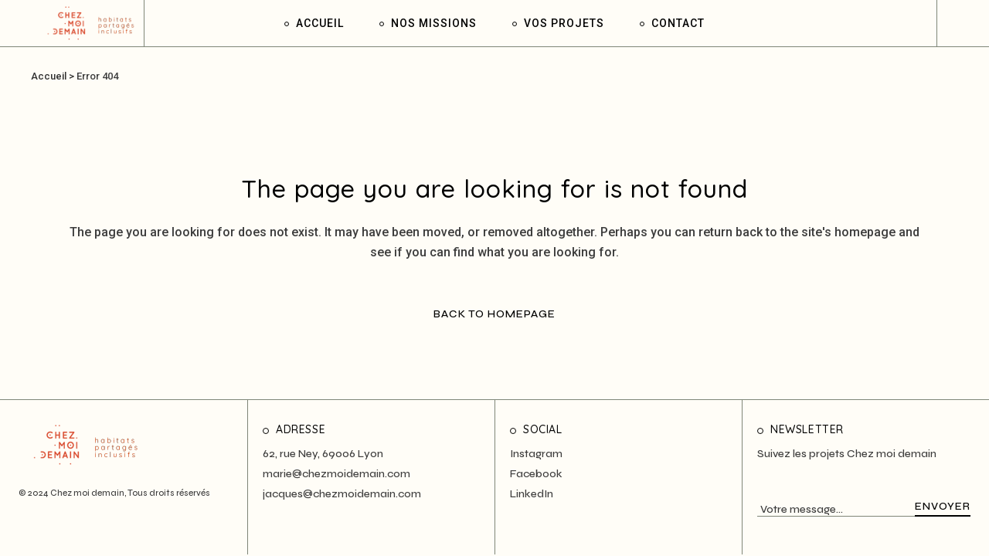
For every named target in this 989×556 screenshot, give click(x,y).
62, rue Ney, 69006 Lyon (323, 453)
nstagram (537, 453)
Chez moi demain (87, 493)
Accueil (48, 76)
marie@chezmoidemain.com (336, 473)
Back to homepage (494, 313)
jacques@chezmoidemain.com (342, 493)
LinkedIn (531, 493)
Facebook (536, 473)
